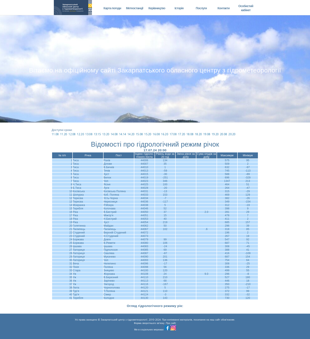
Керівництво (156, 8)
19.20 (215, 134)
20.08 (223, 134)
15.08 (139, 134)
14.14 (122, 134)
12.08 (72, 134)
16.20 (164, 134)
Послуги (201, 8)
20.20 (232, 134)
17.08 (173, 134)
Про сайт (171, 323)
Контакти (223, 8)
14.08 (114, 134)
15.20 (147, 134)
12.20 (80, 134)
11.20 (63, 134)
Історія (179, 8)
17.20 (181, 134)
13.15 (97, 134)
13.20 (105, 134)
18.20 (198, 134)
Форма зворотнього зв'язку (149, 323)
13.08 (88, 134)
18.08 (190, 134)
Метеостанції (134, 8)
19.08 (206, 134)
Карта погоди (112, 8)
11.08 (55, 134)
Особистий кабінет (245, 8)
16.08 (156, 134)
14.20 (131, 134)
